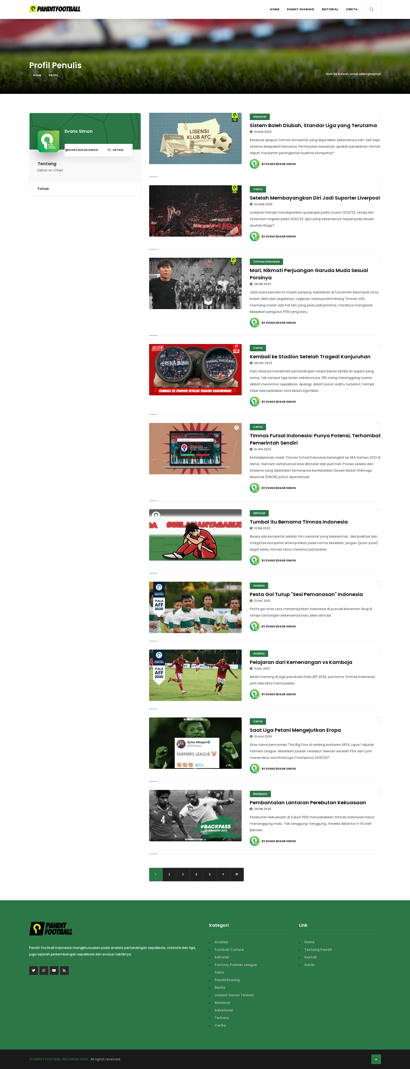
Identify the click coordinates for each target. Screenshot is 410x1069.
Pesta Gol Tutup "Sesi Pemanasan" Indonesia (306, 594)
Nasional (259, 117)
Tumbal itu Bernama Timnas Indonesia (299, 521)
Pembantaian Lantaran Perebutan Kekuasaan (308, 802)
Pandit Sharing (300, 9)
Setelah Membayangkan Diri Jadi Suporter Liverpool (315, 197)
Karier (309, 964)
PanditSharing (227, 980)
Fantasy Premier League (236, 964)
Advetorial (224, 1010)
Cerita (351, 9)
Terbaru (222, 1017)
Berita (220, 987)
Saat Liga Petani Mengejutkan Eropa (295, 730)
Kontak (310, 957)
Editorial (330, 9)
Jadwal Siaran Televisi (234, 995)
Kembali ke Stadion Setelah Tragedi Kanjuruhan (310, 356)
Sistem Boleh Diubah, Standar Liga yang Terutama (313, 125)
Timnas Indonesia (266, 262)
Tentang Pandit (318, 949)
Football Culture (229, 949)
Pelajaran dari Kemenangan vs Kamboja (301, 662)
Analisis (259, 586)
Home (274, 9)
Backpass (260, 794)
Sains (219, 972)
